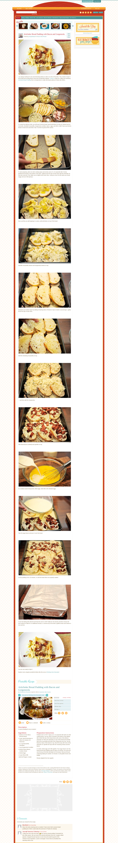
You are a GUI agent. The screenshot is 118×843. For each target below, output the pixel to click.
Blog (97, 8)
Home (19, 8)
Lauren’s (52, 78)
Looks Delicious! (39, 17)
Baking (23, 17)
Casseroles (41, 692)
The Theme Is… (73, 17)
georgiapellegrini (32, 36)
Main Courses (48, 692)
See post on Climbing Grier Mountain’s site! (33, 695)
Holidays (27, 17)
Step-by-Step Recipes (64, 17)
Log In (101, 12)
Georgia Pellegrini (46, 770)
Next (73, 26)
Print (22, 722)
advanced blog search (87, 33)
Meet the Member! (48, 17)
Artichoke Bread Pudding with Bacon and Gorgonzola (44, 34)
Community (86, 8)
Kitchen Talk (32, 17)
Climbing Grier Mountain (53, 672)
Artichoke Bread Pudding (24, 80)
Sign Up (95, 12)
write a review (46, 722)
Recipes (29, 8)
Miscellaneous (55, 17)
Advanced (34, 14)
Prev (17, 26)
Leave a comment (33, 722)
